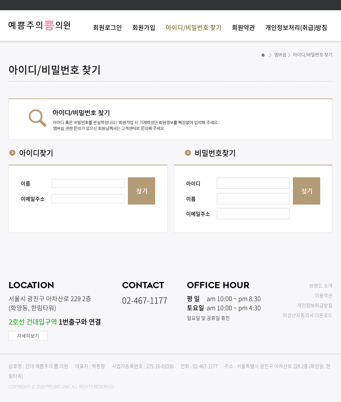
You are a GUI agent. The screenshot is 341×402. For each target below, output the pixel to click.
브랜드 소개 (320, 285)
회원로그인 (107, 27)
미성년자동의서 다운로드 (307, 315)
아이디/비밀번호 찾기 (194, 27)
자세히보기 (28, 335)
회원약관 (243, 27)
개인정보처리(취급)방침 (296, 27)
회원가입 (143, 27)
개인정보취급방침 (314, 305)
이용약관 (323, 295)
